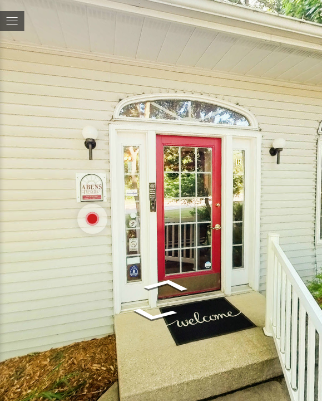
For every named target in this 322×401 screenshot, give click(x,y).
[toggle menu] (12, 21)
